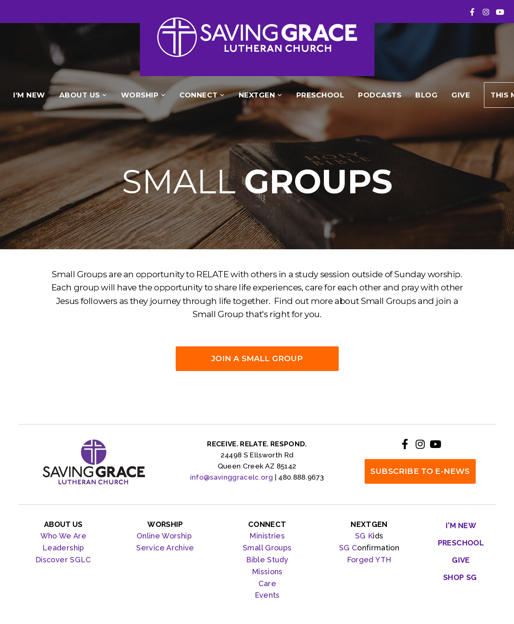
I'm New (29, 95)
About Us (83, 95)
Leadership (63, 547)
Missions (267, 571)
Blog (426, 95)
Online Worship (165, 535)
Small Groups (267, 547)
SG (345, 547)
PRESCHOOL (320, 95)
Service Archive (165, 547)
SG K (364, 535)
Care (267, 583)
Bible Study (267, 559)
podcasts (379, 95)
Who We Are (63, 535)
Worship (143, 95)
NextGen (260, 95)
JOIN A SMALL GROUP (256, 358)
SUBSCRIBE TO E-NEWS (420, 471)
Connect (202, 95)
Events (267, 595)
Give (460, 95)
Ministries (267, 535)
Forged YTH (369, 559)
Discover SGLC (63, 559)
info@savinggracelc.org (231, 477)
